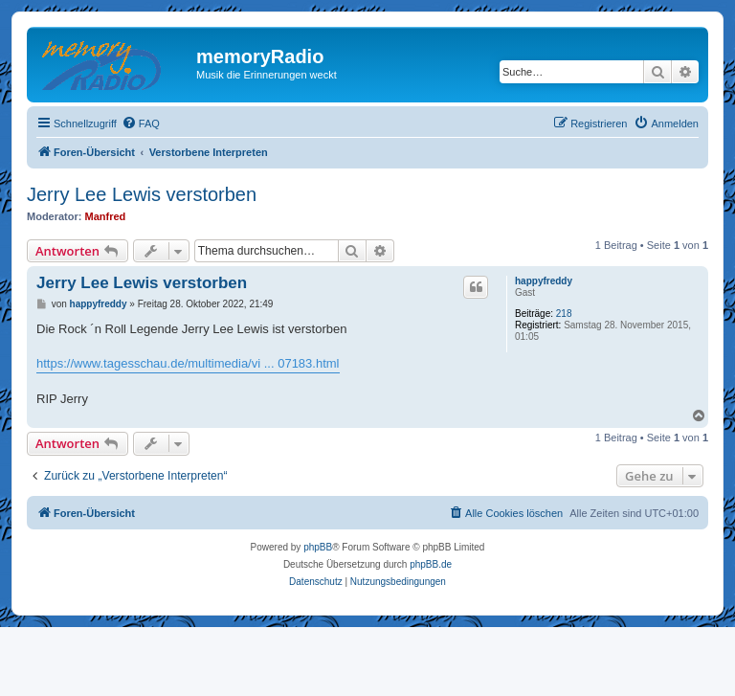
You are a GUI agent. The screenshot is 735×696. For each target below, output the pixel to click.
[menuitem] (141, 123)
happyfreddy (543, 281)
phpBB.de (431, 564)
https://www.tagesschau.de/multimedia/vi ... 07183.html (188, 363)
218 (564, 313)
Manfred (105, 216)
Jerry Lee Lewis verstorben (141, 194)
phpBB (317, 547)
